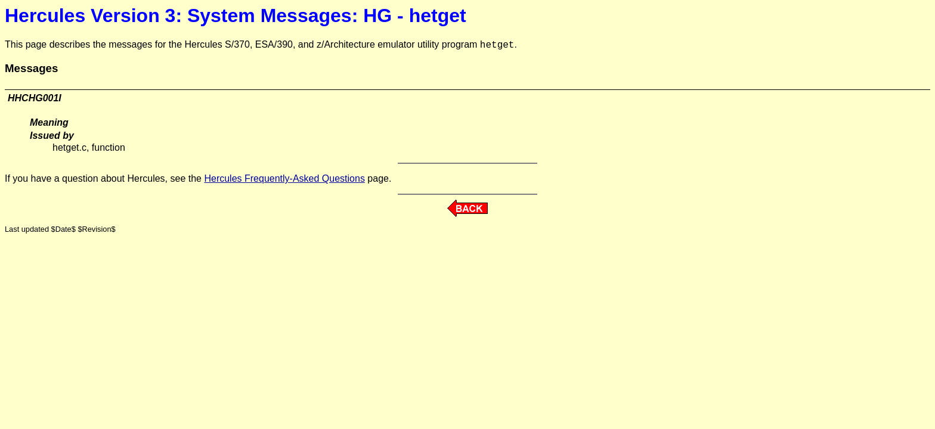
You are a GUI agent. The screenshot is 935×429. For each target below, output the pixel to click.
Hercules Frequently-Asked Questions (284, 178)
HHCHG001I (34, 98)
